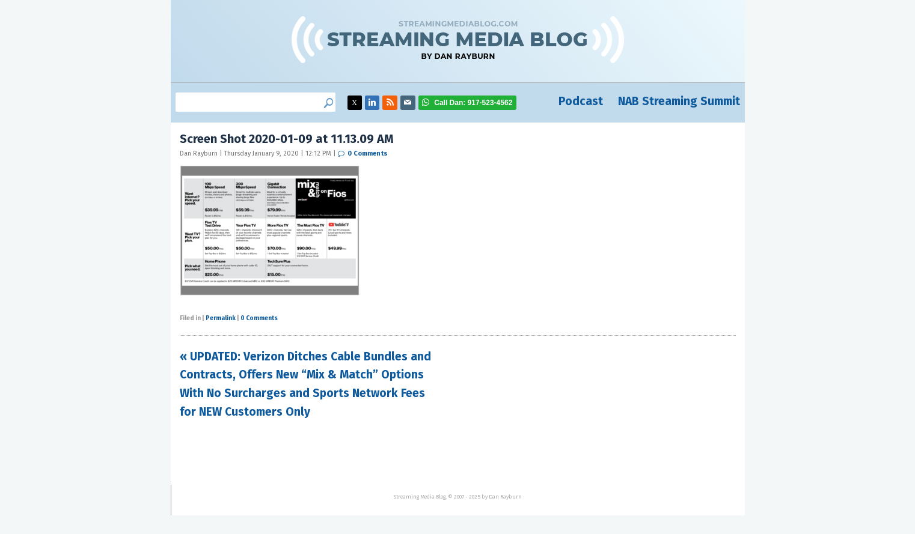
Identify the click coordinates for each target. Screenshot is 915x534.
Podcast (580, 101)
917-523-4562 (473, 103)
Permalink (221, 318)
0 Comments (367, 153)
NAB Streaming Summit (679, 101)
